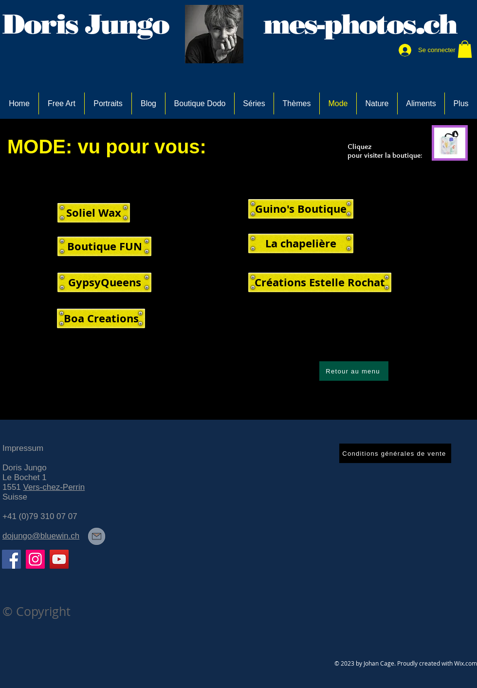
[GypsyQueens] (104, 282)
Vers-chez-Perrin (54, 487)
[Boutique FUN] (104, 246)
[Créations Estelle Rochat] (319, 282)
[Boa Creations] (101, 318)
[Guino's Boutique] (300, 209)
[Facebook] (11, 559)
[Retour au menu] (353, 371)
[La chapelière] (300, 243)
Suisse (14, 497)
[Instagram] (35, 559)
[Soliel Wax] (93, 213)
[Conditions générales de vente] (395, 453)
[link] (465, 49)
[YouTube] (59, 559)
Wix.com (465, 663)
